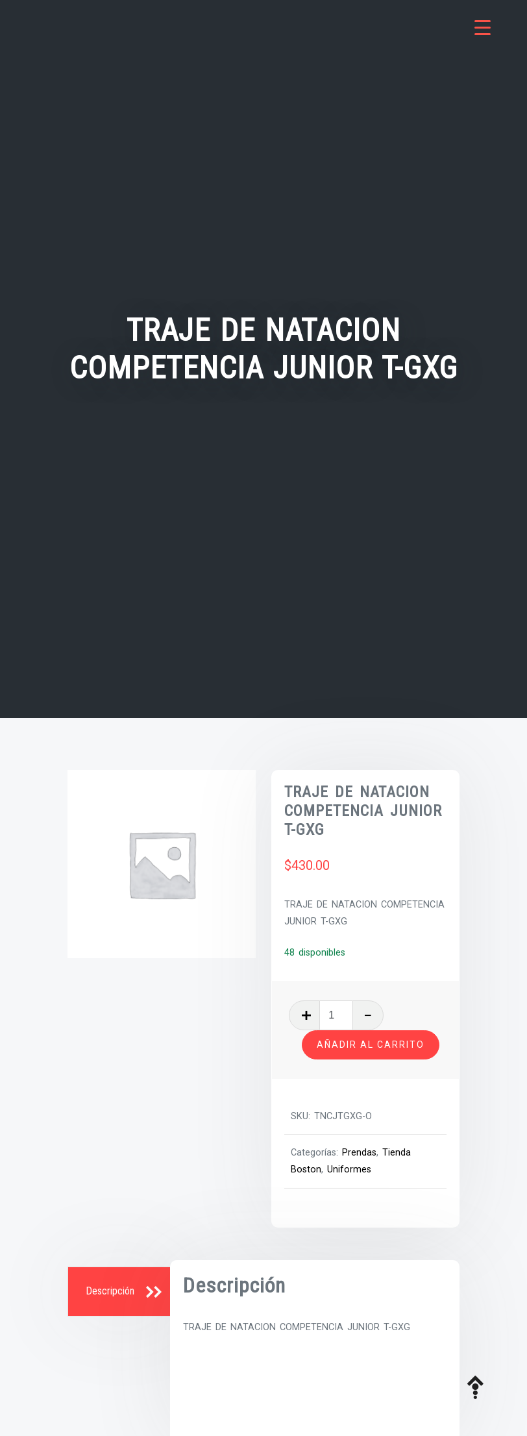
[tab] (121, 1292)
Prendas (359, 1152)
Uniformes (349, 1169)
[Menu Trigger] (482, 27)
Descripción (110, 1291)
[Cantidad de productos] (336, 1015)
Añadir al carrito (370, 1044)
